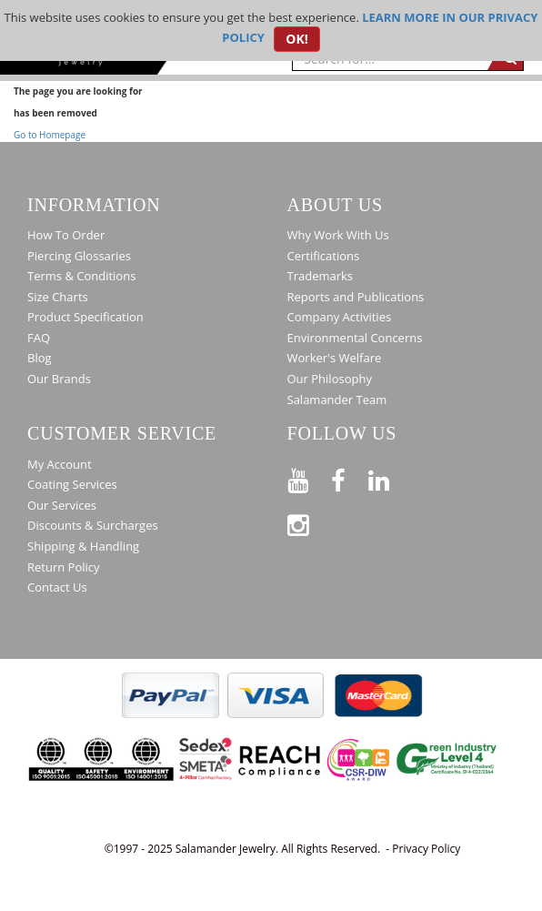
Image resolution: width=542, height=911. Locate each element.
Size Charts (57, 296)
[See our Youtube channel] (309, 477)
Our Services (61, 505)
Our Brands (59, 378)
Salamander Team (337, 399)
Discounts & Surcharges (92, 525)
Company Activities (339, 317)
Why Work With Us (338, 235)
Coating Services (72, 484)
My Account (59, 464)
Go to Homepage (49, 134)
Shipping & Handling (83, 546)
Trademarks (320, 276)
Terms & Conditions (81, 276)
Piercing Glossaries (79, 256)
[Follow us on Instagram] (309, 522)
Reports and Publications (356, 296)
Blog (39, 357)
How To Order (66, 235)
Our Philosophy (329, 378)
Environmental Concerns (355, 337)
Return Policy (63, 567)
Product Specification (85, 317)
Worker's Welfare (334, 357)
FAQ (38, 337)
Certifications (323, 256)
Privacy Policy (426, 848)
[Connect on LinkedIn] (390, 477)
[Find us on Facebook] (349, 477)
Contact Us (57, 587)
